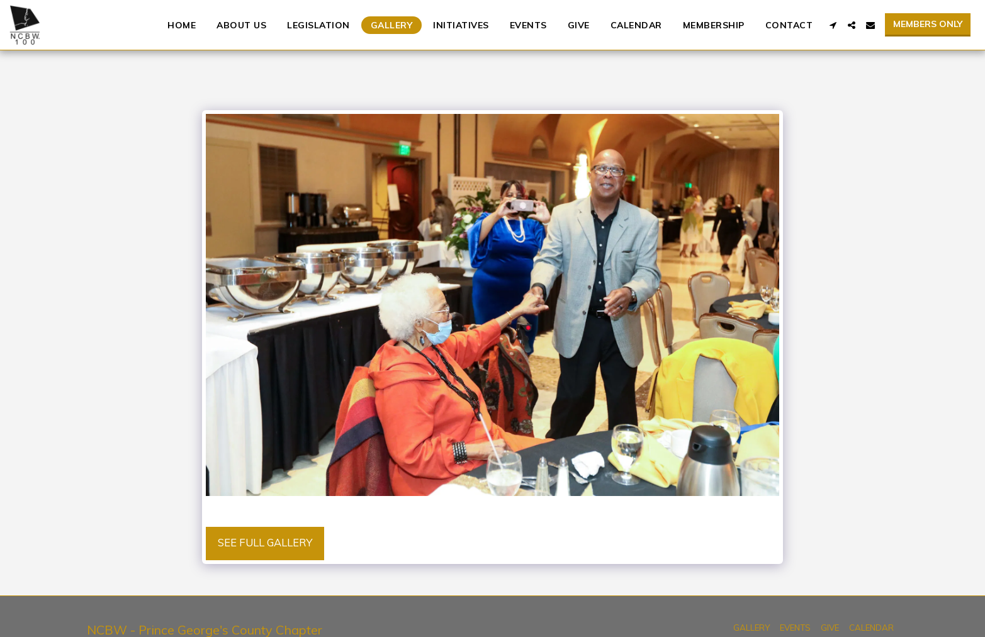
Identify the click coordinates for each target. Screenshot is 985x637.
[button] (832, 25)
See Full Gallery (265, 542)
